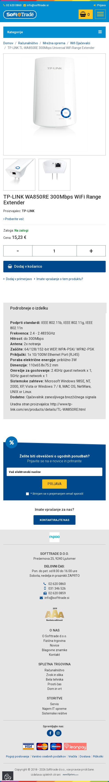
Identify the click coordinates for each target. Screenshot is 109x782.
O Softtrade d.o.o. (54, 636)
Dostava (85, 756)
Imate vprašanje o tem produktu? (60, 279)
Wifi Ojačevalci (80, 43)
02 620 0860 (12, 5)
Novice (54, 645)
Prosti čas (54, 684)
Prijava (100, 5)
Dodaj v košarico (25, 266)
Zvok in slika (54, 675)
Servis (54, 704)
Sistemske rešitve (54, 713)
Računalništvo (28, 43)
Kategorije (54, 32)
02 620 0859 (55, 593)
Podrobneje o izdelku (29, 308)
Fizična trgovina (54, 641)
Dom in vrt (55, 689)
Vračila (72, 756)
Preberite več (13, 219)
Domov (8, 43)
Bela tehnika (54, 679)
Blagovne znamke (54, 650)
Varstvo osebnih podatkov (49, 756)
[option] (54, 537)
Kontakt (54, 654)
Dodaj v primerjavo (19, 279)
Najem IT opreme (54, 708)
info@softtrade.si (36, 5)
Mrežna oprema (54, 43)
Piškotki (98, 756)
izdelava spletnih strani (46, 774)
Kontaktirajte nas (54, 520)
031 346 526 (54, 588)
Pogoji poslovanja (17, 756)
